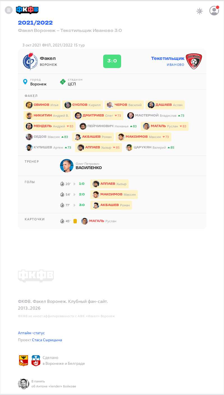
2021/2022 (35, 23)
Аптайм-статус (31, 332)
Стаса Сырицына (47, 339)
